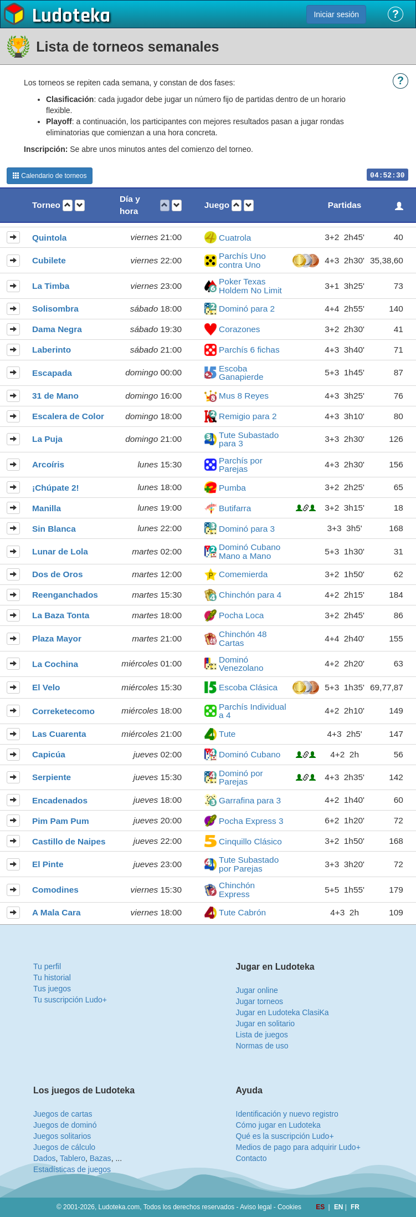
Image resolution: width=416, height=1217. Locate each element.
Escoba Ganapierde (241, 372)
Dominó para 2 (247, 308)
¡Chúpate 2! (55, 487)
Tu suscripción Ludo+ (70, 999)
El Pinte (47, 864)
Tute (227, 734)
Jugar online (257, 990)
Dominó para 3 (247, 529)
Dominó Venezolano (241, 664)
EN (339, 1207)
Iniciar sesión (336, 14)
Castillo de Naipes (69, 841)
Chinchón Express (237, 889)
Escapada (52, 373)
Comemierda (243, 574)
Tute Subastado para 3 (249, 439)
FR (355, 1207)
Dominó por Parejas (241, 777)
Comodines (55, 889)
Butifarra (235, 508)
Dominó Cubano (249, 754)
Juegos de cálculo (64, 1147)
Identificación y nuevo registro (287, 1113)
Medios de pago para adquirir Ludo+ (298, 1147)
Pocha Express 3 (251, 821)
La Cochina (55, 664)
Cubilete (49, 260)
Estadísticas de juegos (72, 1169)
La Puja (47, 439)
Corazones (239, 329)
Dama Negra (57, 329)
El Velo (46, 687)
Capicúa (48, 754)
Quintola (49, 237)
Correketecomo (63, 711)
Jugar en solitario (265, 1023)
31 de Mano (55, 395)
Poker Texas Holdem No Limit (250, 285)
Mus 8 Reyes (244, 395)
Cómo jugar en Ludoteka (278, 1125)
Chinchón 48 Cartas (242, 638)
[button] (68, 205)
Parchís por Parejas (241, 464)
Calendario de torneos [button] (49, 176)
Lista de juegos (262, 1034)
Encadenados (60, 800)
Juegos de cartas (63, 1113)
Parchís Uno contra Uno (242, 260)
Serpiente (51, 777)
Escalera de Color (68, 416)
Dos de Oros (57, 574)
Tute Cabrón (242, 912)
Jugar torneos (260, 1001)
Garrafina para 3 (250, 800)
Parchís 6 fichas (249, 349)
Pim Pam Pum (60, 821)
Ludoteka (71, 16)
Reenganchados (65, 594)
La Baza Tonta (60, 615)
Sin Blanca (54, 529)
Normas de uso (262, 1045)
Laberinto (51, 349)
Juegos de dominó (64, 1125)
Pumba (232, 487)
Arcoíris (48, 464)
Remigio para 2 (247, 416)
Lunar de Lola (60, 551)
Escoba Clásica (248, 687)
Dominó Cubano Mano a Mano (249, 551)
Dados (44, 1158)
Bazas (100, 1158)
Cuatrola (235, 237)
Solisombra (55, 308)
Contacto (251, 1158)
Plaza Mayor (56, 638)
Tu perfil (47, 966)
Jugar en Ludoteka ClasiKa (282, 1012)
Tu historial (52, 977)
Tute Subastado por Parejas (249, 864)
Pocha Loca (241, 615)
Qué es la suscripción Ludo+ (285, 1136)
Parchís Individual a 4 (252, 711)
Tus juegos (52, 988)
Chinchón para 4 (250, 594)
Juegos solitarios (62, 1136)
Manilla (46, 508)
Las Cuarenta (59, 734)
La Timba (50, 286)
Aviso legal (255, 1207)
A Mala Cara (56, 912)
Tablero (72, 1158)
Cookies (289, 1207)
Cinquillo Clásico (250, 841)
